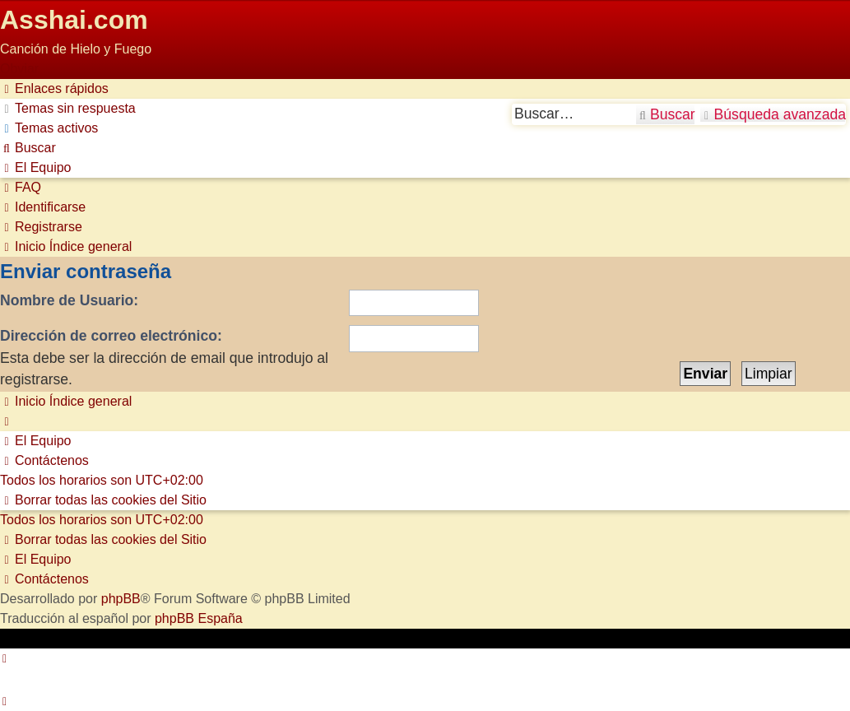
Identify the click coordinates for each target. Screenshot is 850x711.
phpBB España (199, 618)
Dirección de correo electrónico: (111, 336)
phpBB (121, 599)
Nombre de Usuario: (69, 300)
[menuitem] (68, 108)
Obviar (19, 69)
